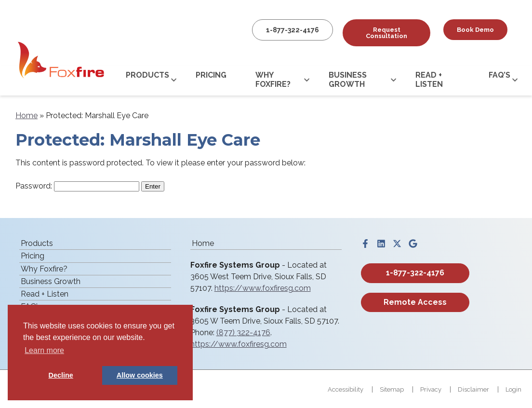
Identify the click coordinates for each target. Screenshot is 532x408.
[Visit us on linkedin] (381, 243)
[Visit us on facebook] (365, 243)
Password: (77, 185)
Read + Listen (429, 79)
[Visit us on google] (413, 243)
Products (147, 75)
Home (26, 115)
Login (513, 389)
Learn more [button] (44, 350)
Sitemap (392, 389)
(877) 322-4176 (243, 332)
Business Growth (348, 79)
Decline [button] (61, 375)
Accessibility (345, 389)
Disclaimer (473, 389)
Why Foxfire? (273, 79)
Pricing (211, 75)
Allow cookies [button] (140, 375)
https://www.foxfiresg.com (262, 288)
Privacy (430, 389)
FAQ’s (499, 75)
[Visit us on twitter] (397, 243)
